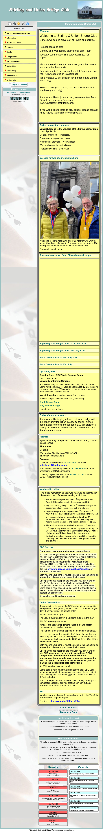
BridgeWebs (10, 80)
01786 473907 (71, 463)
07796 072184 (77, 474)
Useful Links (10, 66)
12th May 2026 (53, 796)
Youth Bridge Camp (49, 402)
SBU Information (12, 61)
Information (10, 38)
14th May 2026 (53, 771)
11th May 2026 (53, 804)
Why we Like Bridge (50, 405)
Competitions (10, 56)
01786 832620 (79, 468)
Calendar (9, 47)
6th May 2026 (53, 820)
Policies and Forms (12, 42)
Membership (10, 70)
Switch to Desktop (19, 85)
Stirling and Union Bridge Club (17, 33)
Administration (11, 75)
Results (8, 52)
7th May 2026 (53, 812)
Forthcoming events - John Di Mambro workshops (65, 255)
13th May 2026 (53, 779)
